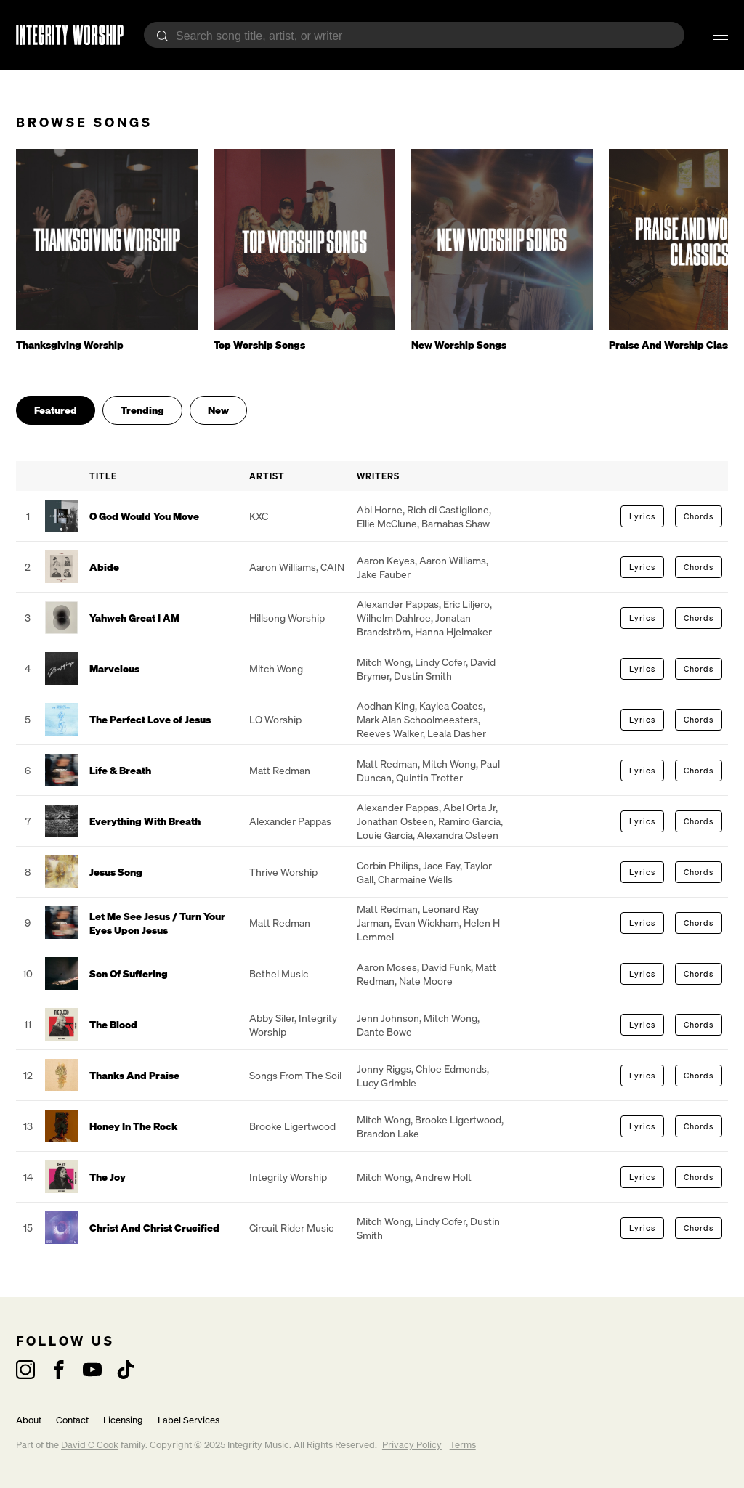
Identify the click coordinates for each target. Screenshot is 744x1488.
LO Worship (275, 719)
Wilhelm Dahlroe (394, 618)
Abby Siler (271, 1018)
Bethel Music (278, 973)
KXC (258, 516)
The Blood (113, 1024)
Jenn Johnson (388, 1018)
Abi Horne (380, 509)
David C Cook (89, 1445)
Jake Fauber (384, 574)
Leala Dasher (456, 733)
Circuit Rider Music (291, 1228)
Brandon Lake (388, 1133)
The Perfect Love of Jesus (150, 719)
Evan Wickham (426, 923)
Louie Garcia (385, 835)
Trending (142, 410)
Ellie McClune (387, 523)
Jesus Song (115, 872)
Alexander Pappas (398, 604)
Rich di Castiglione (448, 509)
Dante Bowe (384, 1031)
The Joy (107, 1177)
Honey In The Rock (133, 1126)
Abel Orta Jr (469, 807)
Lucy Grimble (386, 1082)
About (28, 1420)
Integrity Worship (288, 1177)
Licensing (123, 1420)
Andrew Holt (443, 1177)
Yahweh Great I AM (134, 618)
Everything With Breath (145, 821)
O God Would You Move (144, 516)
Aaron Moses (387, 967)
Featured (55, 410)
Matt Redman (279, 770)
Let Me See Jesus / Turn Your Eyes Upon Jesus (157, 923)
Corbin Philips (387, 865)
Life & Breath (120, 770)
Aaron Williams (282, 567)
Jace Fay (441, 865)
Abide (104, 567)
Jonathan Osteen (395, 821)
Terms (463, 1445)
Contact (72, 1420)
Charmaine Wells (415, 879)
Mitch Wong (276, 668)
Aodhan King (386, 705)
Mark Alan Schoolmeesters (417, 719)
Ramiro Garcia (469, 821)
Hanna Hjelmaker (453, 631)
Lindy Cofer (440, 662)
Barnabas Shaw (455, 523)
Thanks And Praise (134, 1075)
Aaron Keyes (386, 560)
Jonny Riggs (384, 1069)
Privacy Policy (412, 1445)
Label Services (188, 1420)
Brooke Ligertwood (292, 1126)
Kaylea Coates (451, 705)
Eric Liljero (466, 604)
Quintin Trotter (429, 777)
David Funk (446, 967)
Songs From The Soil (295, 1075)
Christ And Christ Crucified (154, 1228)
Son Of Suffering (128, 973)
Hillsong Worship (287, 618)
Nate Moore (426, 981)
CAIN (332, 567)
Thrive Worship (283, 872)
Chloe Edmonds (451, 1069)
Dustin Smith (423, 676)
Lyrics (642, 516)
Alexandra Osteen (457, 835)
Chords (698, 516)
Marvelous (114, 668)
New (218, 410)
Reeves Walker (390, 733)
